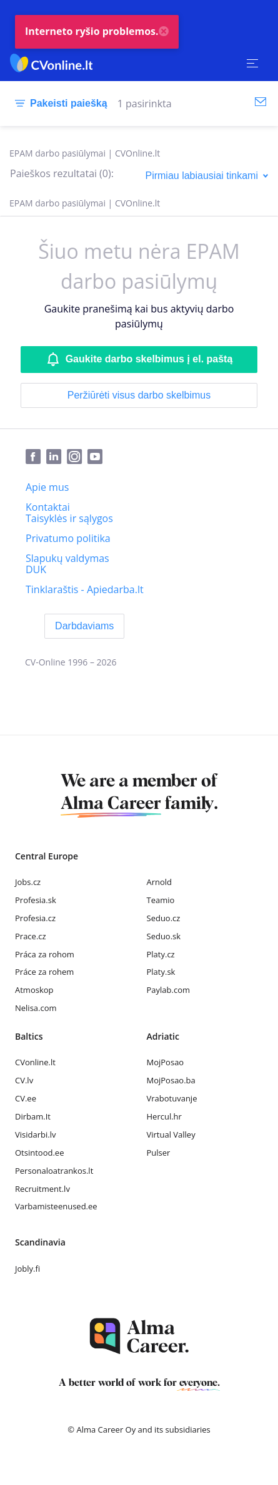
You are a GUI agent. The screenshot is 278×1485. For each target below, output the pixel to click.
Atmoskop (34, 989)
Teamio (161, 900)
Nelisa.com (36, 1007)
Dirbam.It (33, 1116)
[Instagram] (77, 457)
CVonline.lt (35, 1062)
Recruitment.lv (42, 1188)
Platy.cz (161, 954)
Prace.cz (30, 936)
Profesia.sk (35, 900)
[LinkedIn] (56, 457)
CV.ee (25, 1098)
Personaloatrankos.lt (54, 1170)
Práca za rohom (44, 954)
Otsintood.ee (39, 1152)
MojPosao (165, 1062)
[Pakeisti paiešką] (58, 104)
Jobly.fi (27, 1268)
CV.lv (24, 1080)
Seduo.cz (164, 918)
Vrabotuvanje (172, 1098)
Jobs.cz (28, 882)
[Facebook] (36, 457)
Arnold (159, 882)
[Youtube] (97, 457)
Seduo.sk (164, 936)
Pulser (159, 1152)
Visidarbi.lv (35, 1134)
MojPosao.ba (171, 1080)
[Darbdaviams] (84, 626)
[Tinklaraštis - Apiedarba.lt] (85, 589)
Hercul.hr (164, 1116)
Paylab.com (169, 989)
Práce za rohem (44, 971)
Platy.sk (161, 971)
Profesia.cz (35, 918)
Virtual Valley (171, 1134)
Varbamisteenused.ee (56, 1206)
